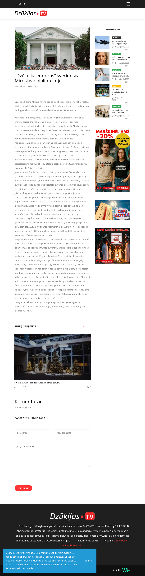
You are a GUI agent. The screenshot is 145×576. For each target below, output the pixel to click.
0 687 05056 (120, 540)
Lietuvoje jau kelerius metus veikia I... (121, 111)
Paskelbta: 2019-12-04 (26, 86)
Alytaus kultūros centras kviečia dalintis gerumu (37, 382)
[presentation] (39, 476)
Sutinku (88, 560)
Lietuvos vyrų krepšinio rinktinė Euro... (119, 92)
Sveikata (116, 54)
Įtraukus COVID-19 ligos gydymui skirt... (120, 74)
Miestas (116, 38)
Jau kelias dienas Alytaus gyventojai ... (120, 42)
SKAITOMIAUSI (113, 29)
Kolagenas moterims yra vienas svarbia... (121, 58)
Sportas (116, 86)
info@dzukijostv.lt (72, 545)
